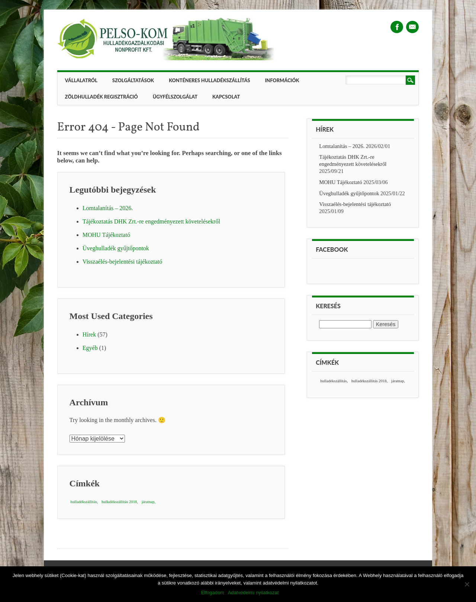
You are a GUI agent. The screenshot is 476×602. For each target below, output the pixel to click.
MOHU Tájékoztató (106, 235)
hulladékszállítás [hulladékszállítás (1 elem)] (84, 502)
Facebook (396, 27)
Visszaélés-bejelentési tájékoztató (123, 261)
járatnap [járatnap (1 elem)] (148, 502)
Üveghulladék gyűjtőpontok (116, 248)
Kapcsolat (226, 97)
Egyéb (90, 348)
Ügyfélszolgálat (175, 97)
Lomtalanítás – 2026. (108, 208)
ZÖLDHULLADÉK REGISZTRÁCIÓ (101, 97)
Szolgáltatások (133, 80)
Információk (282, 80)
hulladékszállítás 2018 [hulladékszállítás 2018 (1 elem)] (119, 502)
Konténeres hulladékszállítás (209, 80)
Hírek (89, 334)
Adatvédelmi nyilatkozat (253, 592)
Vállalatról (81, 80)
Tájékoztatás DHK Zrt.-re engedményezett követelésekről (151, 221)
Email (412, 27)
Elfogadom (212, 592)
